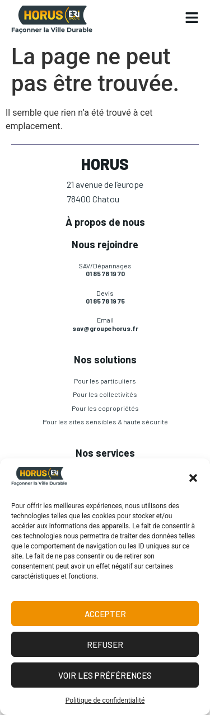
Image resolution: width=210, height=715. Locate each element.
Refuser (105, 645)
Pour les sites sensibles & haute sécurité (105, 421)
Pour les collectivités (105, 394)
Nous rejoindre (105, 244)
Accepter (105, 614)
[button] (193, 478)
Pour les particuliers (105, 381)
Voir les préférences (105, 675)
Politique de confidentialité (105, 700)
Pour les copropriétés (105, 408)
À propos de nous (105, 222)
